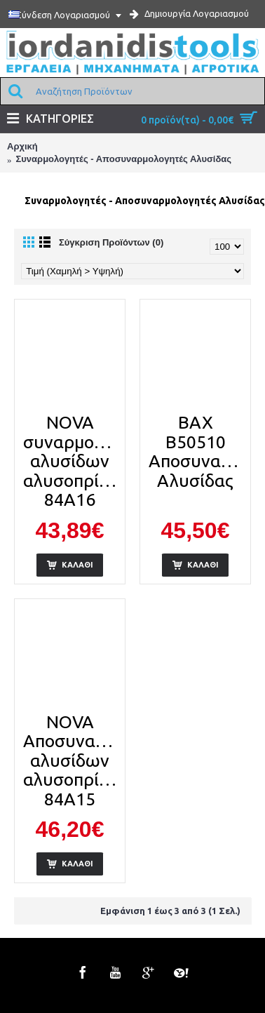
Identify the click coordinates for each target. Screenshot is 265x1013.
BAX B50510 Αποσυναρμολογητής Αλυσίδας (198, 451)
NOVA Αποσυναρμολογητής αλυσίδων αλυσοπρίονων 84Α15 (72, 760)
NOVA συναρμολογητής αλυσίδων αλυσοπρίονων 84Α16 (72, 460)
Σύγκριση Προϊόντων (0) (111, 242)
